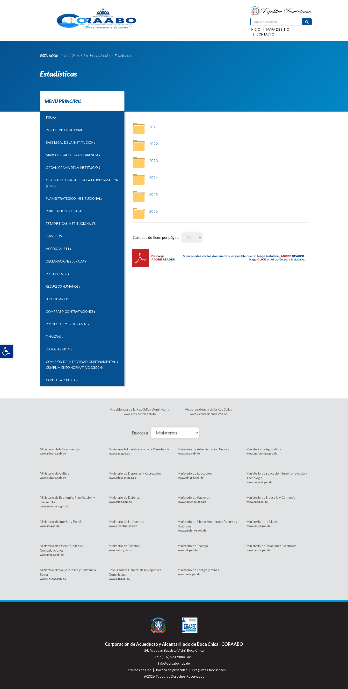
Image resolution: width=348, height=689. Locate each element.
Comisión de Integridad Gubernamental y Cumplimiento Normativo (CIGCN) (82, 364)
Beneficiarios (57, 299)
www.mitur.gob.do (120, 550)
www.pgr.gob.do (119, 578)
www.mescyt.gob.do (259, 482)
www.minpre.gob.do (53, 453)
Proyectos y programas (67, 324)
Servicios (54, 236)
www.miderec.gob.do (122, 477)
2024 (153, 177)
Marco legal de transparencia (73, 155)
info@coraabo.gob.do (174, 663)
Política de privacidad (172, 670)
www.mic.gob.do (257, 501)
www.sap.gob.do (119, 453)
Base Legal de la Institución (70, 142)
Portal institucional (64, 130)
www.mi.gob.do (50, 525)
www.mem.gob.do (189, 574)
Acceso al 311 (58, 249)
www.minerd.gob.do (191, 477)
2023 (153, 160)
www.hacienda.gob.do (192, 501)
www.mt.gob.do (188, 550)
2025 (153, 194)
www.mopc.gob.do (52, 554)
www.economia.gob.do (54, 506)
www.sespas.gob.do (53, 578)
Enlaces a (140, 432)
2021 (153, 127)
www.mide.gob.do (120, 501)
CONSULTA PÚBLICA (62, 380)
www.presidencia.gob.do (140, 414)
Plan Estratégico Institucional (74, 198)
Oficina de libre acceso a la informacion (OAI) (82, 183)
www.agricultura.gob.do (261, 453)
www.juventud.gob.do (123, 525)
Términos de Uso (138, 670)
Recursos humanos (63, 286)
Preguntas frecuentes (209, 670)
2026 (153, 211)
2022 (153, 144)
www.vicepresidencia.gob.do (208, 414)
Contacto (265, 34)
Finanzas (54, 337)
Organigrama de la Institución (73, 168)
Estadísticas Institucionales (71, 224)
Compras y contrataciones (70, 311)
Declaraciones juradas (66, 261)
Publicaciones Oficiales (66, 211)
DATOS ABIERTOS (59, 349)
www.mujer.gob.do (258, 525)
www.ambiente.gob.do (192, 530)
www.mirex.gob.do (258, 550)
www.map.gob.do (189, 453)
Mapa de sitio (277, 29)
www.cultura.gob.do (53, 477)
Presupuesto (57, 274)
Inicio (255, 29)
